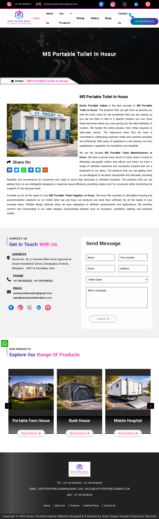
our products (64, 18)
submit (103, 318)
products (75, 505)
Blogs (108, 18)
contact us (122, 18)
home (36, 18)
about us (49, 18)
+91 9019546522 (43, 280)
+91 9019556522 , (23, 280)
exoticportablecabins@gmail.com (61, 3)
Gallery (95, 18)
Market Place (91, 505)
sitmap (80, 18)
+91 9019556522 (23, 3)
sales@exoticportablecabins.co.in (32, 297)
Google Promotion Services (138, 516)
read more (31, 433)
